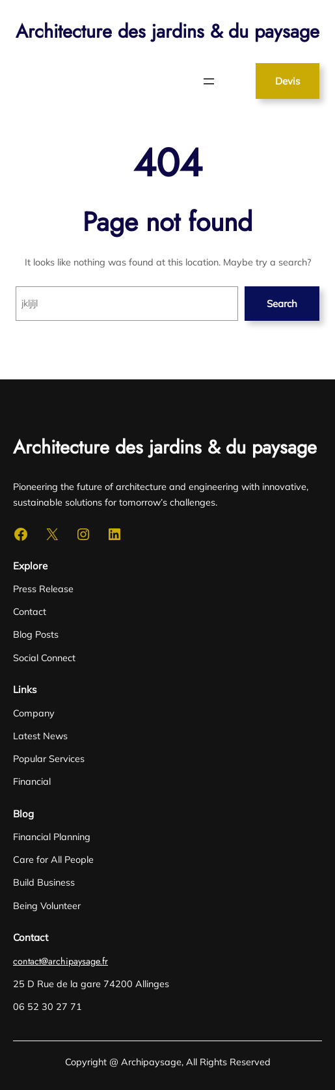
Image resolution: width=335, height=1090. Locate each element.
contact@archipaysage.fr (60, 961)
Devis (287, 81)
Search (282, 303)
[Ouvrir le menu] (209, 81)
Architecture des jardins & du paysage (167, 31)
